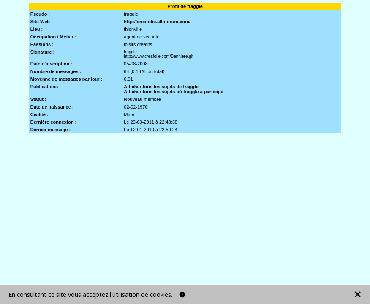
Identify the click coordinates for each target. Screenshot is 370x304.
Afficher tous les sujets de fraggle (161, 86)
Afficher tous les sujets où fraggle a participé (173, 91)
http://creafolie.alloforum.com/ (157, 21)
